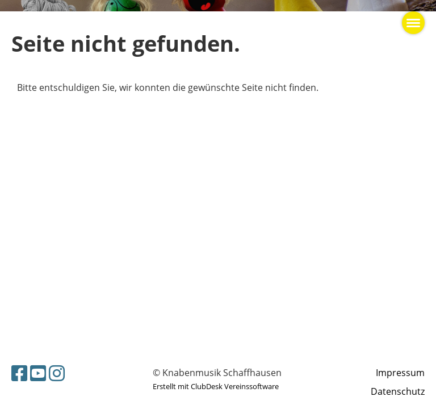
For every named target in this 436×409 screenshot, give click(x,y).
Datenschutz (398, 391)
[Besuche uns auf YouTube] (38, 373)
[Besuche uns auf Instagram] (57, 373)
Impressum (400, 372)
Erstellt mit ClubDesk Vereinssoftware (216, 386)
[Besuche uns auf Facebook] (19, 373)
